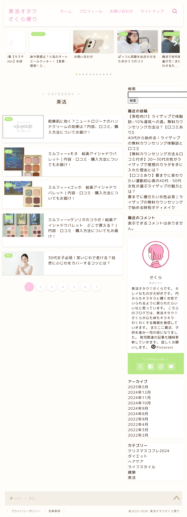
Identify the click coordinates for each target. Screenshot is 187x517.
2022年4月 (138, 424)
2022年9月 (138, 419)
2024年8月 (138, 413)
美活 (132, 477)
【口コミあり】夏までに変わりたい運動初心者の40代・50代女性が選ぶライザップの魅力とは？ (155, 183)
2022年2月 (138, 435)
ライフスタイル (141, 466)
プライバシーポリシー (26, 511)
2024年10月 (139, 403)
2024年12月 (139, 392)
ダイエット (138, 456)
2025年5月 (138, 387)
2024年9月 (138, 408)
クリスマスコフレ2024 (148, 450)
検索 (132, 88)
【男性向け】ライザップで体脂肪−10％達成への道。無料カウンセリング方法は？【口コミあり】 (155, 124)
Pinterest (162, 347)
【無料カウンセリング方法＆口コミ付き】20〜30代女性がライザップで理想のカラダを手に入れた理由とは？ (155, 162)
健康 (132, 472)
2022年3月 (138, 429)
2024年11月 (139, 397)
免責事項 (54, 511)
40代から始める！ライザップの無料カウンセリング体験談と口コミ (155, 143)
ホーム (66, 11)
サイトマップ (152, 11)
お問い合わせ (121, 11)
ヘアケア (136, 461)
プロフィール (91, 11)
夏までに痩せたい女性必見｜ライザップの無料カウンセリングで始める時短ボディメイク (155, 202)
